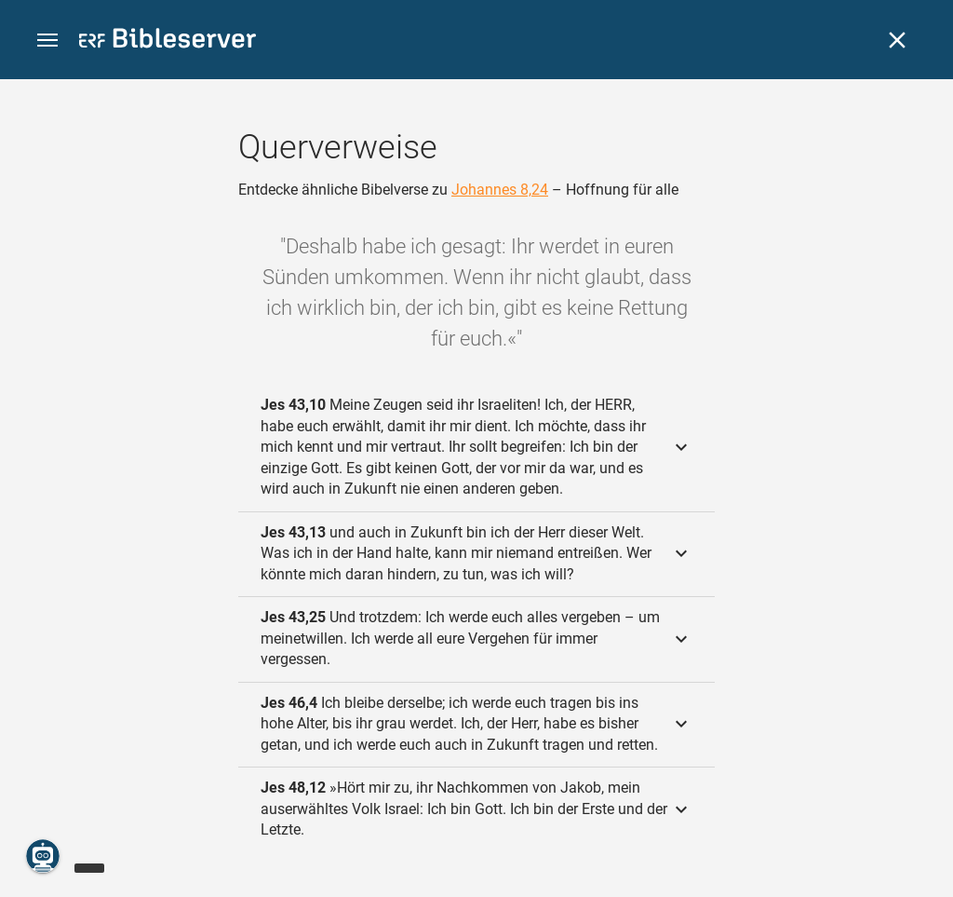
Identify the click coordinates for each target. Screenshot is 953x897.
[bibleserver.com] (167, 41)
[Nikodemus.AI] (43, 856)
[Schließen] (897, 40)
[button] (47, 41)
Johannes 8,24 (499, 189)
